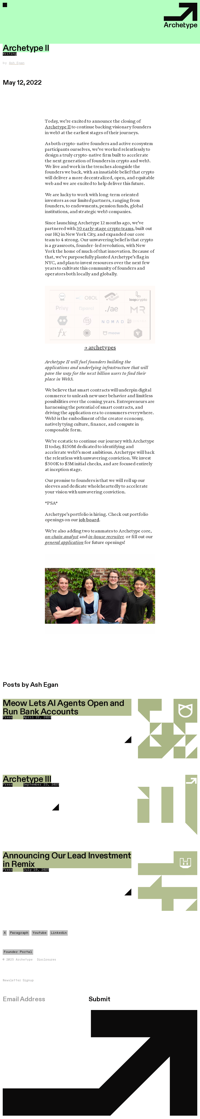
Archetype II (58, 126)
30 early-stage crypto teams (104, 228)
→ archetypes (100, 347)
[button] (5, 5)
